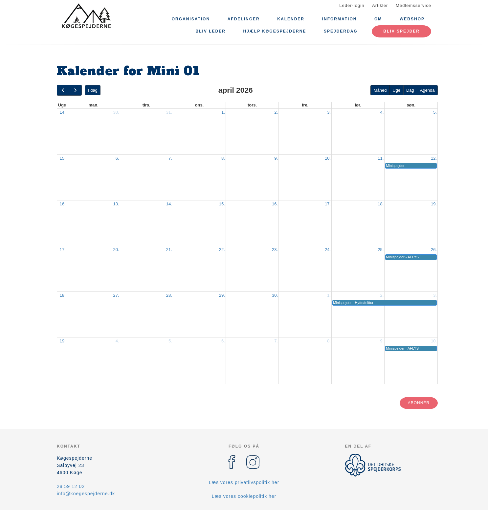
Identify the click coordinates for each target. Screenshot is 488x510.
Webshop (412, 19)
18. (381, 203)
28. (169, 295)
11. (381, 158)
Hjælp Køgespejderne (274, 31)
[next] (75, 90)
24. (328, 249)
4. (382, 112)
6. (117, 158)
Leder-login (351, 5)
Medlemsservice (413, 5)
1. (223, 112)
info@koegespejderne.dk (86, 493)
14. (169, 203)
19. (434, 203)
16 (62, 203)
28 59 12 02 (71, 486)
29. (222, 295)
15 (62, 158)
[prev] (63, 90)
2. (276, 112)
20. (116, 249)
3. (329, 112)
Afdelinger (244, 19)
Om (378, 19)
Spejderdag (341, 31)
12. (434, 158)
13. (116, 203)
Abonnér (419, 403)
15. (222, 203)
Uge (396, 90)
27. (116, 295)
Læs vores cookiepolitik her (244, 496)
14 (62, 112)
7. (170, 158)
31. (169, 112)
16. (275, 203)
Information (339, 19)
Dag (410, 90)
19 (62, 340)
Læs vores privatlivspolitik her (244, 482)
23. (275, 249)
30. (116, 112)
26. (434, 249)
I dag (93, 90)
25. (381, 249)
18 (62, 295)
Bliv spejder (401, 31)
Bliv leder (211, 31)
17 (62, 249)
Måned (380, 90)
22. (222, 249)
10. (328, 158)
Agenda (427, 90)
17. (328, 203)
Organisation (191, 19)
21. (169, 249)
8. (223, 158)
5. (435, 112)
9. (276, 158)
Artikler (380, 5)
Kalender (290, 19)
